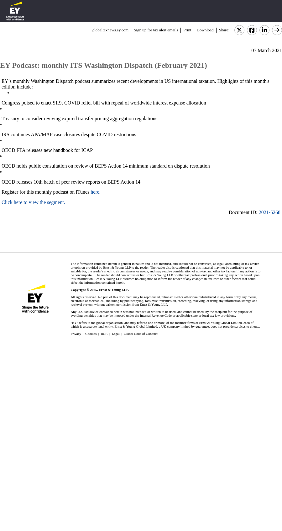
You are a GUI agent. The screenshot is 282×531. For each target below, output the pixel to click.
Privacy (75, 333)
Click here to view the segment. (33, 202)
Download (205, 30)
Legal (116, 333)
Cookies (91, 333)
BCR (104, 333)
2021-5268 (269, 212)
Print (187, 30)
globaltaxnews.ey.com (110, 30)
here (95, 192)
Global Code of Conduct (141, 333)
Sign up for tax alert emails (156, 30)
